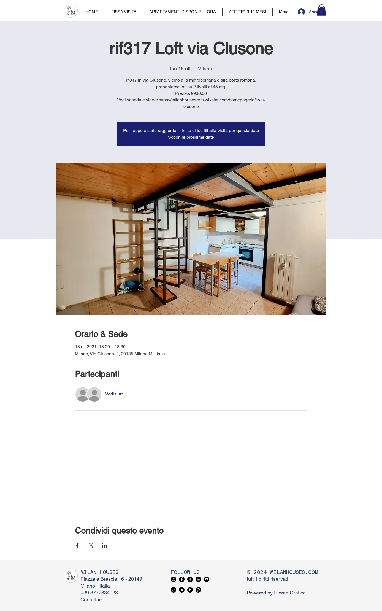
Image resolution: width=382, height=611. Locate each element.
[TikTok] (173, 590)
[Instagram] (173, 579)
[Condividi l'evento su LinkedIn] (104, 545)
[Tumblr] (190, 590)
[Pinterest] (198, 590)
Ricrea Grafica (290, 593)
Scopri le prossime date (191, 137)
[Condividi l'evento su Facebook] (77, 545)
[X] (190, 579)
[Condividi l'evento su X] (91, 545)
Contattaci (91, 599)
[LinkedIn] (198, 579)
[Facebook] (182, 579)
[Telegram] (182, 590)
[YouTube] (206, 579)
